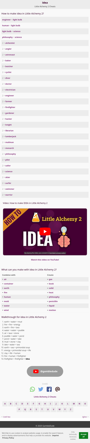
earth (6, 288)
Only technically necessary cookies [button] (73, 435)
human (5, 25)
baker (8, 60)
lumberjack (10, 136)
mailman (9, 142)
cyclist (8, 72)
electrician (10, 89)
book (51, 283)
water (7, 305)
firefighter (10, 107)
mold (6, 301)
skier (7, 177)
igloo (84, 416)
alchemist (10, 43)
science (16, 31)
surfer (8, 183)
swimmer (9, 189)
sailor (8, 165)
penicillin (53, 301)
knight (8, 124)
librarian (9, 130)
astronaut (10, 54)
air (5, 279)
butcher (9, 66)
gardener (9, 113)
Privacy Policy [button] (8, 438)
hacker (8, 119)
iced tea (6, 416)
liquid (51, 305)
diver (7, 78)
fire (5, 292)
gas (50, 279)
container (8, 283)
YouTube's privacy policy (57, 253)
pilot (7, 159)
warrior (9, 194)
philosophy (7, 37)
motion (52, 310)
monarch (9, 148)
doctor (8, 84)
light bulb (17, 19)
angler (8, 49)
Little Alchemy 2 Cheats (45, 6)
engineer (6, 19)
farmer (8, 101)
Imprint (55, 435)
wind (6, 310)
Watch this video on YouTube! (45, 259)
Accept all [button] (84, 435)
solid (51, 288)
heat (51, 292)
